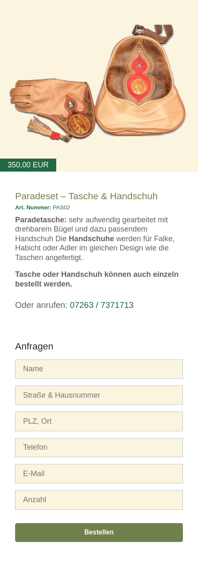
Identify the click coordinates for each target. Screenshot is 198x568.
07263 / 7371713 (102, 305)
